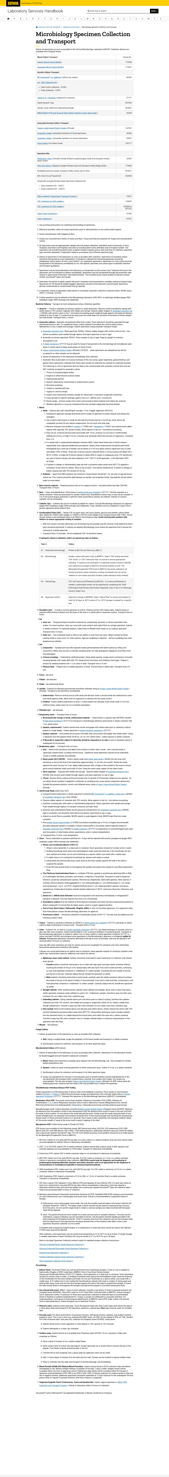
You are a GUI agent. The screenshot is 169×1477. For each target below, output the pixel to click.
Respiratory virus (44, 159)
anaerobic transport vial (118, 772)
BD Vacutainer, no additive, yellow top (108, 794)
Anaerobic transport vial (53, 331)
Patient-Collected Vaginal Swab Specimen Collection (61, 1257)
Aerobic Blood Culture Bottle (48, 62)
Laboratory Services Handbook (35, 11)
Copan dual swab (95, 759)
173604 (54, 1094)
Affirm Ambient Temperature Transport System (56, 196)
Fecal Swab (42, 143)
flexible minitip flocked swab (89, 1109)
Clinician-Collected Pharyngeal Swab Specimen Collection (63, 1249)
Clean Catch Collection (46, 214)
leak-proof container (53, 721)
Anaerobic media (44, 133)
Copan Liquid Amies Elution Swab (51, 128)
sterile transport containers (91, 730)
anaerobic (98, 426)
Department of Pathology (31, 3)
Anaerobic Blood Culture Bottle (50, 67)
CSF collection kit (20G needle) (50, 201)
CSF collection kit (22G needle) (50, 206)
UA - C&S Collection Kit (46, 82)
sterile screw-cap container (89, 492)
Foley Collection (43, 219)
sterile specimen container (78, 930)
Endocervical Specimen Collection (53, 1253)
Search (154, 11)
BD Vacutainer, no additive (48, 77)
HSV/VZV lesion (44, 166)
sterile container (51, 344)
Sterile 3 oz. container (46, 98)
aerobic (77, 426)
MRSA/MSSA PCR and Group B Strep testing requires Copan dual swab (66, 113)
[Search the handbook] (120, 11)
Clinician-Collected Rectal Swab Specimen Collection (61, 1244)
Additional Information (71, 27)
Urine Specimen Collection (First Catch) (55, 1261)
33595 (46, 1094)
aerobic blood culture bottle (58, 822)
